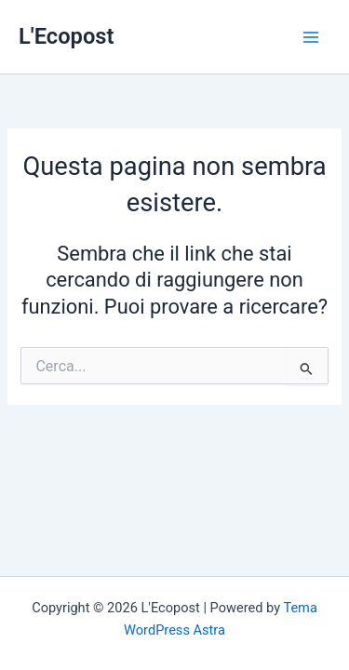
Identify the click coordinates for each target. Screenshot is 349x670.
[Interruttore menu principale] (310, 37)
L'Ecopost (66, 36)
